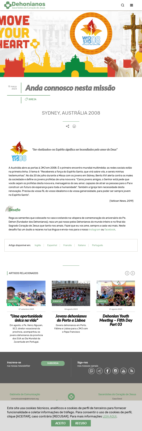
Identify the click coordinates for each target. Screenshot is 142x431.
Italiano (82, 245)
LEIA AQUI (109, 416)
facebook (110, 229)
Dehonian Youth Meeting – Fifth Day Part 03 (115, 320)
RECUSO (81, 423)
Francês (67, 245)
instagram (95, 229)
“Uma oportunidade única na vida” (26, 318)
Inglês (38, 245)
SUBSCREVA (52, 363)
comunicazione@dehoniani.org (25, 399)
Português (97, 245)
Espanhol (52, 245)
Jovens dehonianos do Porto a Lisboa (71, 318)
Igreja (32, 99)
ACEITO (60, 423)
